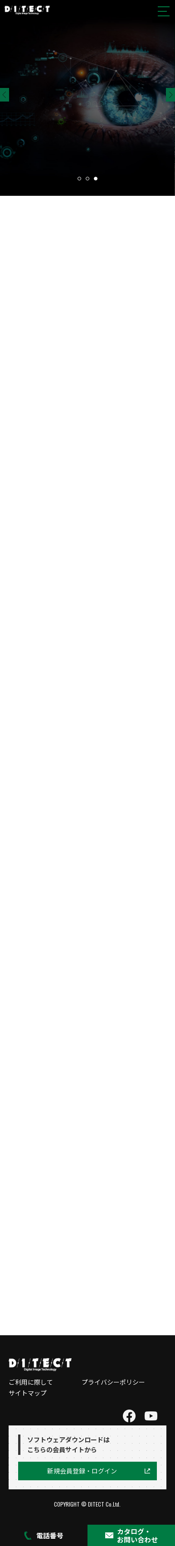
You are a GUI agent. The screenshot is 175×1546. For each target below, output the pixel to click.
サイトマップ (28, 1392)
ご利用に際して (31, 1381)
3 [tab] (95, 178)
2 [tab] (87, 178)
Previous (4, 95)
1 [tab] (79, 178)
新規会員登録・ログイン (82, 1470)
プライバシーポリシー (113, 1381)
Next (170, 95)
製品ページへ (54, 145)
